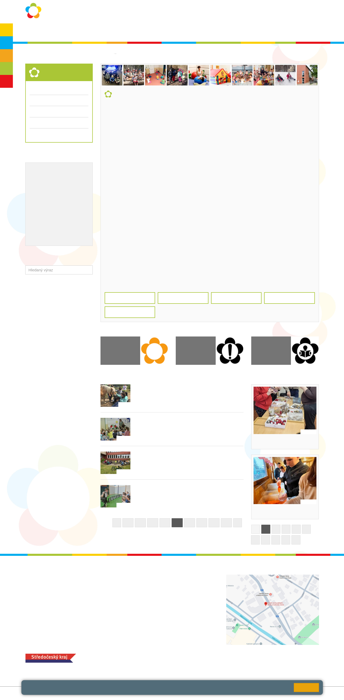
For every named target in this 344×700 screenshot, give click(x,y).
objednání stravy (173, 663)
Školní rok (145, 31)
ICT (48, 187)
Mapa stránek (93, 693)
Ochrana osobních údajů (108, 31)
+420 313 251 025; (142, 663)
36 (140, 523)
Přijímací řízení (59, 122)
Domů (105, 53)
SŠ (6, 68)
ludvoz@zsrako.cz (154, 588)
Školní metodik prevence (52, 179)
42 (214, 523)
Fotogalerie (39, 111)
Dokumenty (194, 31)
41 (202, 523)
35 (128, 523)
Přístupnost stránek (141, 693)
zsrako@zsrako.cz (154, 617)
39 (177, 523)
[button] (88, 269)
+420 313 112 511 (148, 583)
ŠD (6, 81)
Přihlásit (115, 693)
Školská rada (304, 31)
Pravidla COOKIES (177, 693)
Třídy (34, 100)
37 (152, 523)
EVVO (35, 187)
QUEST (241, 31)
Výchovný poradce (46, 170)
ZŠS (7, 55)
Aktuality (169, 31)
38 (165, 523)
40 (189, 523)
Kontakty (219, 31)
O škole (72, 31)
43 (226, 523)
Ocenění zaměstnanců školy (55, 204)
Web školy (310, 693)
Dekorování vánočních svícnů (284, 441)
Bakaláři (262, 31)
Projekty (62, 187)
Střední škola (132, 53)
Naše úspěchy (42, 195)
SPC (281, 31)
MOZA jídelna (138, 655)
